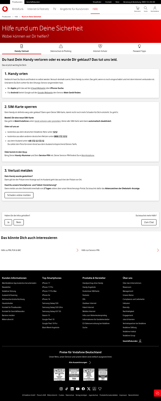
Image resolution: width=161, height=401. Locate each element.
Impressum (123, 395)
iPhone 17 (46, 283)
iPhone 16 (46, 299)
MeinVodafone (88, 155)
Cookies (61, 395)
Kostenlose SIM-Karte (91, 291)
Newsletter (6, 287)
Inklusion (126, 303)
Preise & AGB (41, 395)
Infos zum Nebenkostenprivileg (95, 315)
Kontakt (108, 2)
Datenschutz (70, 395)
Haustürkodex (7, 303)
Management (128, 291)
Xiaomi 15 (46, 315)
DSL (84, 299)
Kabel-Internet (88, 307)
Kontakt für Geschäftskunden (13, 311)
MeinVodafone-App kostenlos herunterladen (19, 283)
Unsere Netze (128, 295)
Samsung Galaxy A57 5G (51, 311)
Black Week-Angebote (50, 327)
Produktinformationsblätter (109, 395)
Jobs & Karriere (129, 319)
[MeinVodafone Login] (154, 9)
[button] (157, 393)
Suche (85, 327)
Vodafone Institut (129, 331)
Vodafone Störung (9, 291)
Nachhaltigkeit (128, 311)
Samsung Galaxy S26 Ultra (52, 307)
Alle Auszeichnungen (80, 363)
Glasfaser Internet (89, 303)
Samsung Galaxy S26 (50, 303)
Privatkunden (17, 2)
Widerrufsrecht (7, 319)
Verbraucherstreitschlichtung (13, 299)
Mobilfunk (18, 9)
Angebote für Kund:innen (74, 9)
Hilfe (95, 9)
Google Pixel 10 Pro (49, 323)
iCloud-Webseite (38, 88)
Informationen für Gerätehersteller (96, 319)
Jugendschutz (93, 395)
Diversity (126, 307)
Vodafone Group (129, 335)
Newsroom (127, 287)
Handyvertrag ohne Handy (93, 283)
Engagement (128, 315)
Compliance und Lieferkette (134, 299)
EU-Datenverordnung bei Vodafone (96, 323)
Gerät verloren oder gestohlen (48, 121)
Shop (24, 152)
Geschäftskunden (33, 2)
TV (54, 9)
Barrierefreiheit (133, 395)
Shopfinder (97, 2)
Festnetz (86, 295)
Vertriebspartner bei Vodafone (134, 323)
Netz (117, 2)
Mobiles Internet (89, 311)
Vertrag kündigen (81, 395)
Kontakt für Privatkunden (11, 307)
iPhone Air (46, 295)
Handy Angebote (89, 287)
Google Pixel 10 (48, 319)
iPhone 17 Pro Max (49, 291)
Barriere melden (8, 315)
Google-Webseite (45, 92)
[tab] (21, 48)
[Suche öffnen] (145, 9)
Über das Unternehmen (132, 283)
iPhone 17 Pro (47, 287)
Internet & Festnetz (38, 9)
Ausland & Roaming (9, 295)
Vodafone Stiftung (130, 327)
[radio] (8, 222)
